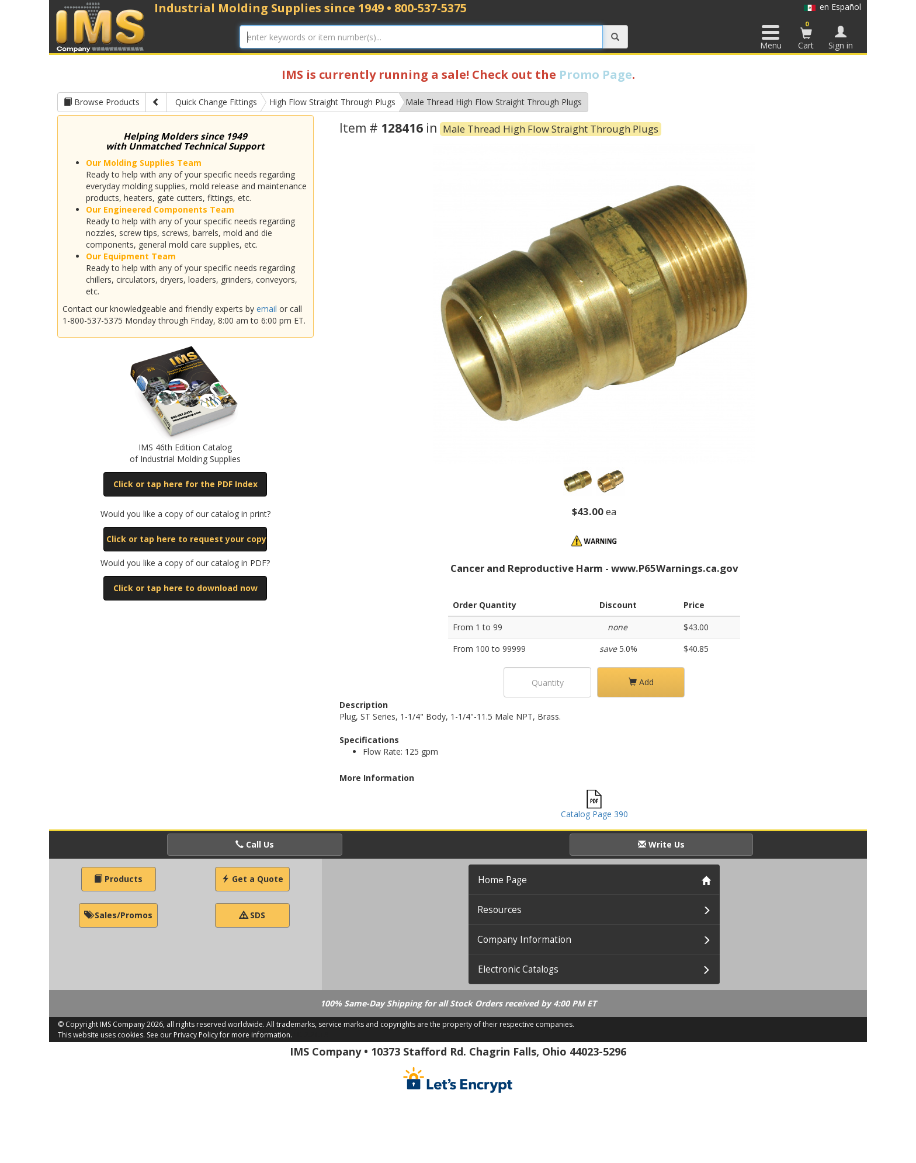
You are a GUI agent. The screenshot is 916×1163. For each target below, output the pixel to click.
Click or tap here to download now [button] (185, 587)
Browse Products (102, 101)
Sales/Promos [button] (118, 915)
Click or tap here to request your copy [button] (186, 538)
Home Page (502, 880)
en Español (832, 6)
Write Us (661, 844)
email (266, 308)
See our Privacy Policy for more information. (219, 1035)
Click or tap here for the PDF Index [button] (185, 483)
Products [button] (118, 878)
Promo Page (595, 74)
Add (641, 682)
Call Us (254, 844)
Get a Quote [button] (252, 878)
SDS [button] (252, 915)
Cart (806, 35)
